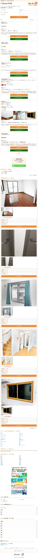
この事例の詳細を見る (19, 226)
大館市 (20, 456)
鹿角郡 (20, 462)
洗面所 (1, 433)
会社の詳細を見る (19, 36)
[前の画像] (2, 193)
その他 (1, 446)
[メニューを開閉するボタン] (36, 3)
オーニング (2, 437)
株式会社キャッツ (4, 101)
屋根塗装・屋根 (2, 439)
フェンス (20, 437)
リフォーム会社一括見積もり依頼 (19, 165)
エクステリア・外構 (3, 441)
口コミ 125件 (8, 84)
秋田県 (4, 6)
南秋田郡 (2, 464)
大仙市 (20, 460)
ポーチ (1, 440)
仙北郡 (6, 6)
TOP (1, 6)
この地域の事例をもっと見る (32, 428)
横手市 (1, 456)
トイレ (20, 432)
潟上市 (1, 460)
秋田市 (1, 455)
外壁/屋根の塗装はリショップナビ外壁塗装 (7, 543)
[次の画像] (35, 193)
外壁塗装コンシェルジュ (4, 544)
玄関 (1, 442)
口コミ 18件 (8, 66)
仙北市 (1, 462)
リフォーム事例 (3, 499)
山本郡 (20, 463)
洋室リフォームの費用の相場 (32, 175)
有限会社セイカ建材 (4, 42)
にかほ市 (20, 461)
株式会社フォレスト (4, 22)
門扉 (19, 438)
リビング (20, 442)
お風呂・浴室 (20, 433)
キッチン (2, 432)
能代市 (20, 455)
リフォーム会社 (21, 499)
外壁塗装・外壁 (21, 439)
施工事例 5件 (11, 84)
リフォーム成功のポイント (4, 501)
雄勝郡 (20, 464)
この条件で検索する (19, 17)
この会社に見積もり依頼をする (19, 39)
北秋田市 (2, 461)
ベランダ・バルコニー (3, 438)
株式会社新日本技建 (4, 133)
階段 (19, 441)
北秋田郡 (2, 463)
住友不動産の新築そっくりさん (6, 79)
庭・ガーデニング (21, 440)
